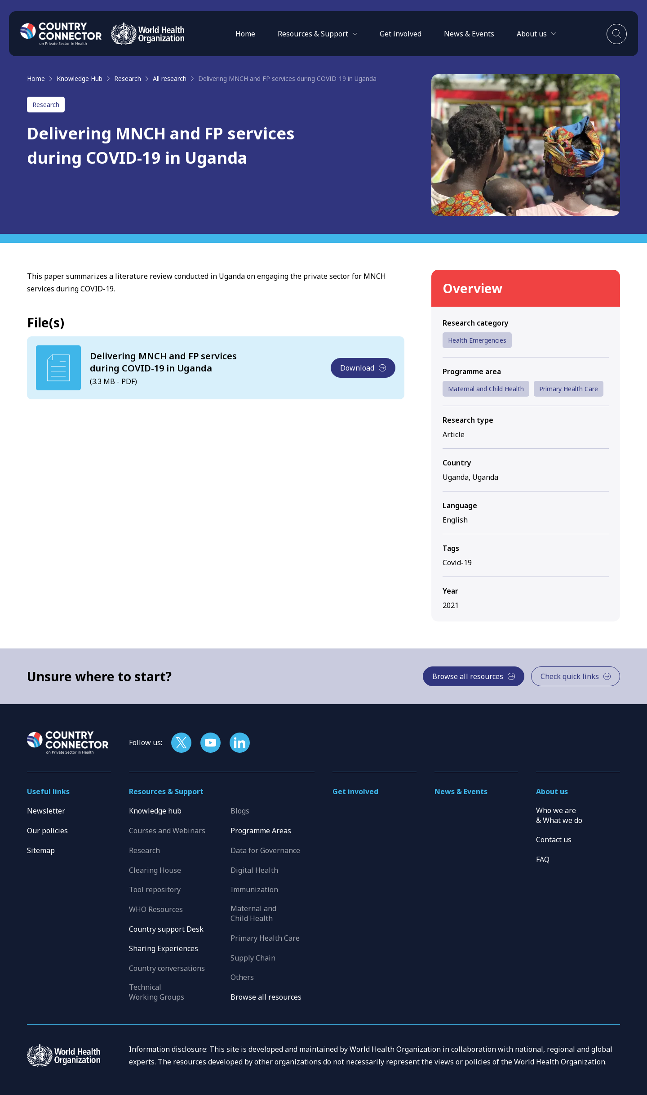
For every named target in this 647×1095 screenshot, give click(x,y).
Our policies (47, 831)
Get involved (400, 34)
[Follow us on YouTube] (210, 743)
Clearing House (155, 870)
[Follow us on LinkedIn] (240, 743)
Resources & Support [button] (166, 791)
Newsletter (46, 811)
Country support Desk (166, 929)
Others (242, 977)
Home (245, 34)
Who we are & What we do (559, 815)
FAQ (543, 859)
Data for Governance (265, 850)
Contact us (554, 840)
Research (127, 78)
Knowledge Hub (79, 78)
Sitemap (41, 850)
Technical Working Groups (156, 992)
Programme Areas (260, 831)
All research (169, 78)
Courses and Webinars (167, 831)
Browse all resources (265, 997)
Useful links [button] (48, 791)
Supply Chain (252, 958)
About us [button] (552, 791)
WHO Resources (156, 909)
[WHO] (147, 33)
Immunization (254, 889)
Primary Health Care (568, 388)
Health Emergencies (477, 340)
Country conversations (167, 968)
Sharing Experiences (163, 948)
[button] (317, 33)
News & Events (469, 34)
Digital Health (254, 870)
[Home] (61, 33)
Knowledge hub (155, 811)
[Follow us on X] (181, 743)
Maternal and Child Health (486, 388)
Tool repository (155, 889)
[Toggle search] (617, 34)
